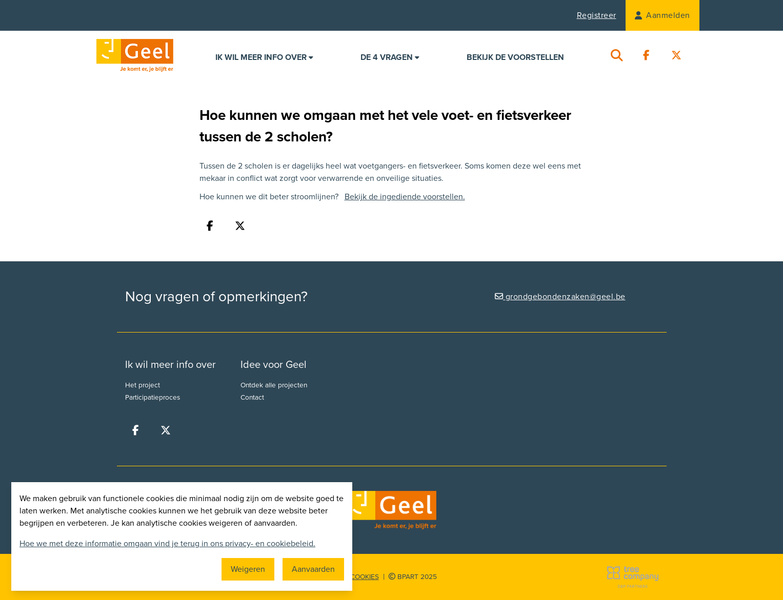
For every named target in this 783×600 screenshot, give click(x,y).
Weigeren (248, 569)
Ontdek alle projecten (273, 385)
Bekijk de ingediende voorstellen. (405, 197)
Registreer (596, 15)
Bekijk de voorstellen (515, 57)
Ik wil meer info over (264, 57)
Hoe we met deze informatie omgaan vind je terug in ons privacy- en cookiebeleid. (167, 544)
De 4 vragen (389, 57)
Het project (142, 385)
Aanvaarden (313, 569)
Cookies (364, 577)
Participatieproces (152, 398)
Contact (252, 398)
